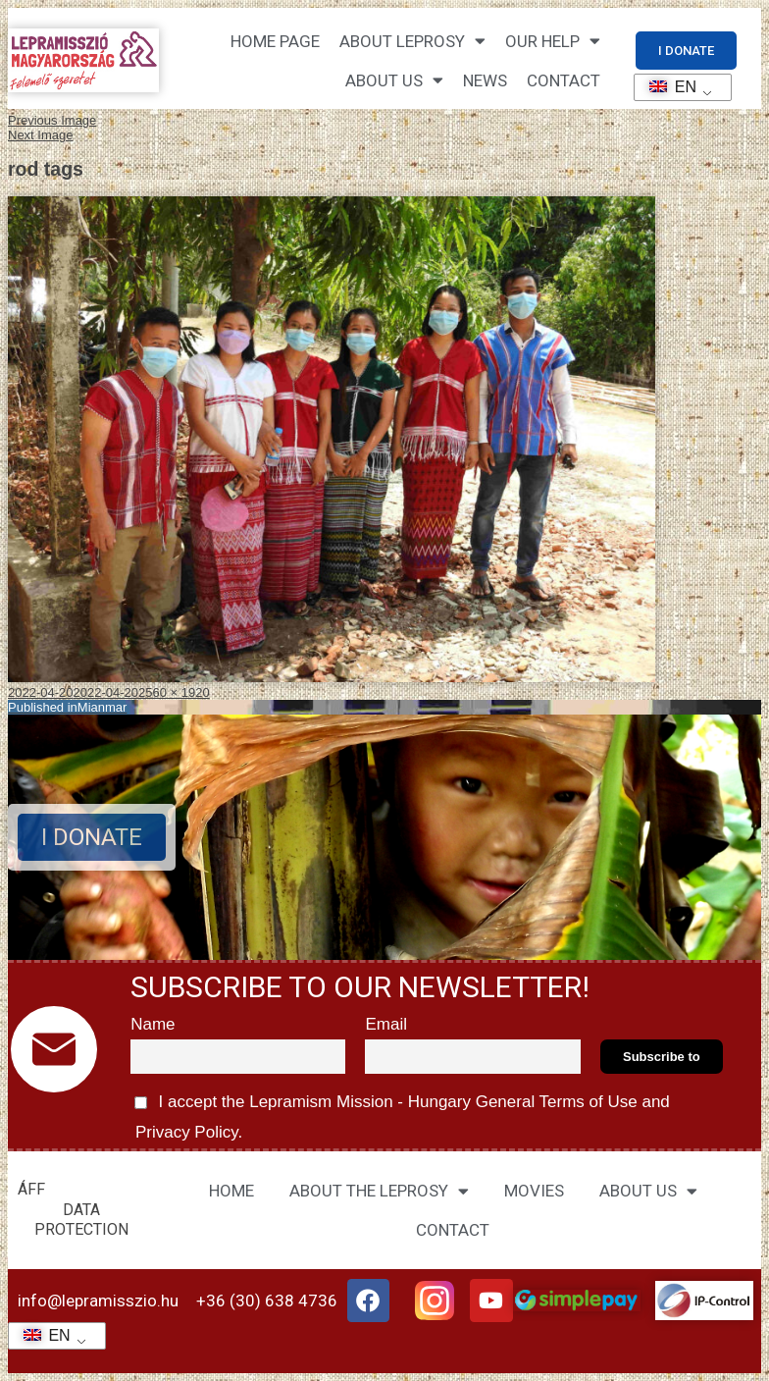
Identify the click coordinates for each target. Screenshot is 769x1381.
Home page (275, 41)
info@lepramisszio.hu (98, 1300)
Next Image (40, 135)
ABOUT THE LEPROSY (379, 1191)
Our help (552, 41)
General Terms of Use (556, 1101)
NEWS (485, 80)
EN (666, 87)
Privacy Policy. (186, 1132)
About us (394, 80)
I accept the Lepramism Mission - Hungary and (400, 1114)
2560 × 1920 (174, 692)
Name (152, 1024)
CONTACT (563, 80)
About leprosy (412, 41)
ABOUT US (648, 1191)
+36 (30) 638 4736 (266, 1300)
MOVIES (534, 1190)
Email (386, 1024)
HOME (231, 1190)
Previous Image (52, 120)
